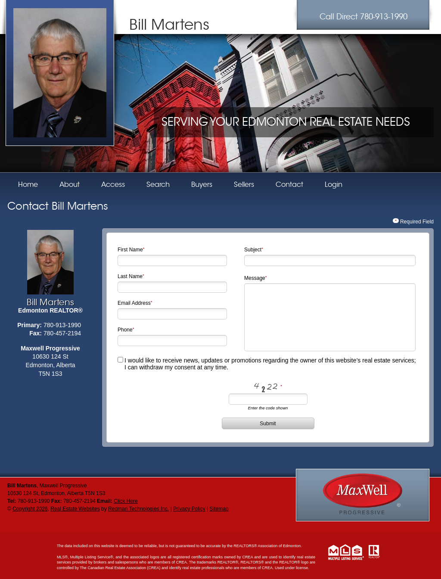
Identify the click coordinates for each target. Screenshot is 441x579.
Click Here (125, 501)
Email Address (134, 303)
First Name (130, 250)
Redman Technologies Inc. (138, 509)
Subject (252, 250)
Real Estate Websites (75, 509)
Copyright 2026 (29, 509)
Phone (125, 330)
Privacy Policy (189, 509)
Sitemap (219, 509)
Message (254, 278)
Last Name (130, 276)
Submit (268, 424)
